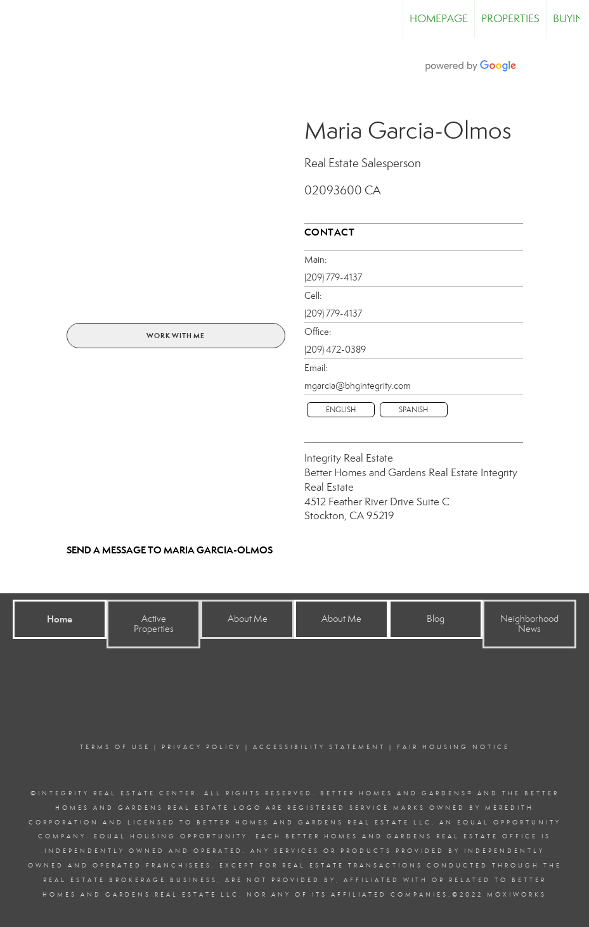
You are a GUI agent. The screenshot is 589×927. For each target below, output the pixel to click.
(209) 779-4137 (333, 277)
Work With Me (175, 335)
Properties (510, 18)
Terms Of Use (115, 747)
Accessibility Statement (319, 747)
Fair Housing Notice (453, 747)
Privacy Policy (202, 747)
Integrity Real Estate (348, 458)
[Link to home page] (16, 19)
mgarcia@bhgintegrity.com (357, 385)
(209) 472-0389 (335, 349)
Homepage (439, 18)
